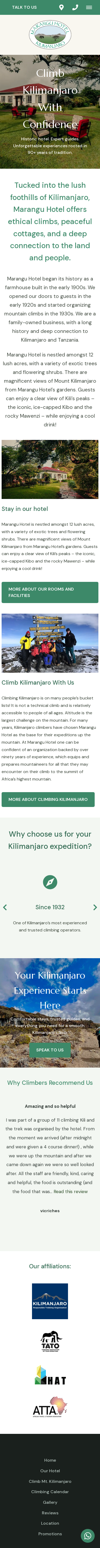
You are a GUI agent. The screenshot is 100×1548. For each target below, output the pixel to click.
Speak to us (50, 1050)
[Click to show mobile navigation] (91, 7)
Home (50, 1460)
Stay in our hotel (25, 509)
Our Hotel (50, 1471)
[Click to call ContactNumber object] (75, 7)
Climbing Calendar (50, 1492)
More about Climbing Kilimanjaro (48, 799)
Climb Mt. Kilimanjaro (50, 1481)
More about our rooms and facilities (41, 592)
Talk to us (24, 7)
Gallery (50, 1502)
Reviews (50, 1513)
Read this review (71, 1191)
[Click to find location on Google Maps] (61, 7)
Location (50, 1523)
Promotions (50, 1534)
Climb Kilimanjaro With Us (38, 682)
